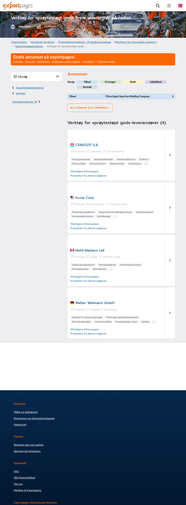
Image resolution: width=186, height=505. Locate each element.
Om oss (18, 483)
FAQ (16, 471)
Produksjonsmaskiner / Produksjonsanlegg (84, 42)
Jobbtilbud (156, 81)
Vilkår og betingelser (26, 412)
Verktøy (21, 93)
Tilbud (87, 81)
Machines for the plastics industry (136, 42)
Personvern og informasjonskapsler (34, 418)
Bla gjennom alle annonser (90, 107)
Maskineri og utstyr (43, 42)
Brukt (133, 81)
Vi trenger (110, 81)
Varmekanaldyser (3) (24, 101)
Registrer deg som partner (29, 444)
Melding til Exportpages (27, 490)
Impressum (20, 424)
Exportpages (19, 42)
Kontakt (87, 86)
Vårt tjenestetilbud (24, 477)
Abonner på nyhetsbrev (27, 451)
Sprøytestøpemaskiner (29, 46)
